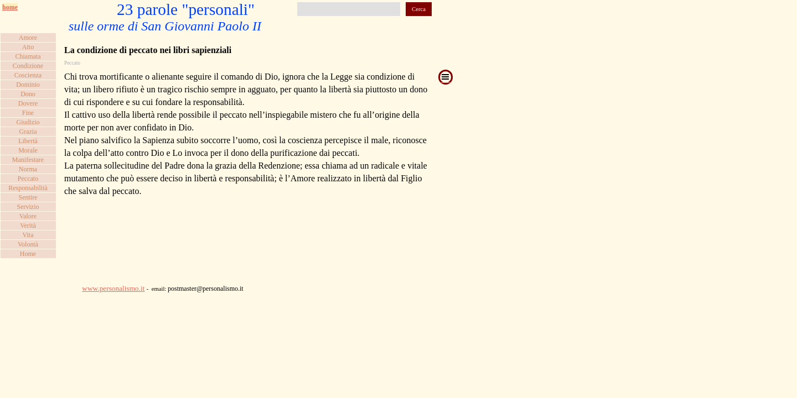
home (10, 7)
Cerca (419, 9)
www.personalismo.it (113, 288)
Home (28, 254)
